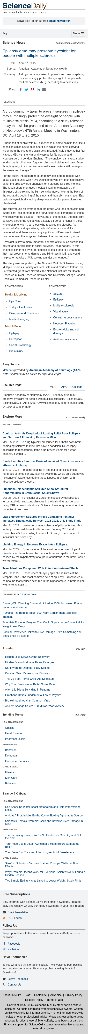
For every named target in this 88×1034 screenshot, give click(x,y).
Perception (15, 339)
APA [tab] (64, 386)
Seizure (57, 293)
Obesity (9, 727)
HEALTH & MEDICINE (13, 722)
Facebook (14, 943)
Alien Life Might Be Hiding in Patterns (27, 689)
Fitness (9, 772)
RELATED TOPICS (14, 286)
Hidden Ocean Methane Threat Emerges (29, 662)
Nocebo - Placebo (64, 323)
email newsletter (59, 20)
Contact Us (14, 984)
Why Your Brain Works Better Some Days (30, 684)
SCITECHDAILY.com (26, 594)
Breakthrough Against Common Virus (27, 700)
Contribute (40, 995)
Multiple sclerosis (63, 305)
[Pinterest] (32, 90)
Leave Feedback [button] (18, 978)
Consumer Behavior (17, 761)
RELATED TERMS (57, 286)
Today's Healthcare (20, 307)
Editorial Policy (34, 999)
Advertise (56, 995)
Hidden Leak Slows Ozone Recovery (27, 656)
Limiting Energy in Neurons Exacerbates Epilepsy (35, 544)
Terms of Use (55, 999)
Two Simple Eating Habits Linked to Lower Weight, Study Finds (43, 880)
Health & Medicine (16, 294)
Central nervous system (67, 317)
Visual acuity (61, 311)
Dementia (11, 755)
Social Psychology (20, 345)
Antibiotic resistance (65, 339)
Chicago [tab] (77, 386)
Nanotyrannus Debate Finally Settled (27, 667)
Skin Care (11, 777)
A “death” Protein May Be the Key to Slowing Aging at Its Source (44, 815)
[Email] (44, 90)
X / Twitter (14, 949)
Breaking (8, 648)
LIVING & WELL (10, 767)
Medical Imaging (19, 319)
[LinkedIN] (38, 90)
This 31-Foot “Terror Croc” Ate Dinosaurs (29, 678)
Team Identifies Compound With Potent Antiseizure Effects (40, 568)
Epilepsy (14, 333)
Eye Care (15, 301)
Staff (27, 995)
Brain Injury (16, 351)
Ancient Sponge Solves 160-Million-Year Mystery (34, 706)
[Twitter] (27, 90)
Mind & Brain (13, 326)
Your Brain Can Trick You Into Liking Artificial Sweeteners (39, 852)
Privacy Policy (74, 995)
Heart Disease (13, 733)
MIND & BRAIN (10, 744)
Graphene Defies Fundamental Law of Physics (33, 695)
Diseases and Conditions (24, 313)
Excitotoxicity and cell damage (66, 331)
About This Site (12, 995)
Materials (8, 370)
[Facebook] (21, 90)
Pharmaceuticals (15, 738)
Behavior (10, 750)
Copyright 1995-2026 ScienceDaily (28, 1005)
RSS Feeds (15, 917)
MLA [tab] (53, 386)
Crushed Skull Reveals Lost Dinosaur (27, 673)
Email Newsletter (18, 912)
